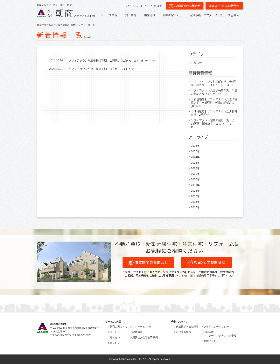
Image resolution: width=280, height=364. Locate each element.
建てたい (115, 337)
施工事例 (130, 15)
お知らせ (196, 62)
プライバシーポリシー (138, 6)
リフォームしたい (142, 326)
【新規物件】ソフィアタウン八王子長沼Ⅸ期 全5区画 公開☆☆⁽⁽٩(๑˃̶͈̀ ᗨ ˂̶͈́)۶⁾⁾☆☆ (214, 102)
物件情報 (149, 15)
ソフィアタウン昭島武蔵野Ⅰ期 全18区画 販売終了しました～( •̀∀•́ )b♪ (212, 123)
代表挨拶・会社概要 (187, 326)
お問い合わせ (211, 341)
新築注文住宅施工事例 (145, 337)
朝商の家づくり (172, 15)
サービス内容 (109, 15)
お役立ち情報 (183, 332)
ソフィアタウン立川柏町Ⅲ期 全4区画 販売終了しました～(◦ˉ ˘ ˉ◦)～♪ (213, 83)
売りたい (115, 332)
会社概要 (157, 6)
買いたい (115, 342)
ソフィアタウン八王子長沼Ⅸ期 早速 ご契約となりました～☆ (215, 92)
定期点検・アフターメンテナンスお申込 (214, 15)
